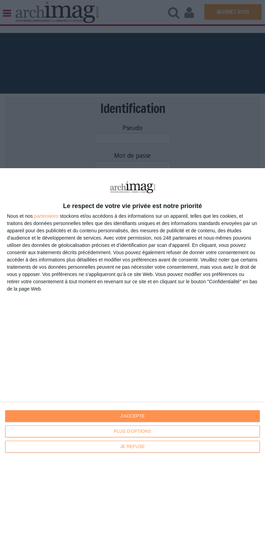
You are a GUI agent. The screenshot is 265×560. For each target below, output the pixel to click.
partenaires (46, 216)
